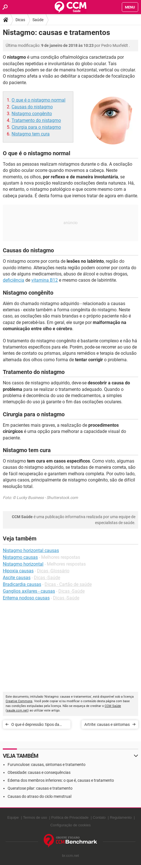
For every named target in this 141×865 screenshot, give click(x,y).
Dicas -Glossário (53, 570)
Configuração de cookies (70, 825)
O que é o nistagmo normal (38, 100)
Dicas (20, 19)
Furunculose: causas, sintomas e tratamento (46, 764)
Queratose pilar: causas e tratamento (40, 788)
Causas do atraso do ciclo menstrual (39, 796)
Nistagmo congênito (32, 113)
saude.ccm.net (17, 710)
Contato (99, 817)
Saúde (37, 19)
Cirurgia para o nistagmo (36, 127)
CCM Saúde (113, 706)
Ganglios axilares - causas (29, 591)
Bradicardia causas (22, 584)
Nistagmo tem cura (31, 134)
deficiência (13, 280)
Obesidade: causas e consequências (39, 772)
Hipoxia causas (18, 570)
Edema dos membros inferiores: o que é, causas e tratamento (61, 780)
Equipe (13, 817)
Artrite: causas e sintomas (107, 724)
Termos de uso (35, 817)
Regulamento (121, 817)
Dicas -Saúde (47, 577)
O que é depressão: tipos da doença (35, 725)
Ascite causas (16, 577)
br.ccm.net (70, 855)
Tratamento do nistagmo (36, 120)
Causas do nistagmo (32, 107)
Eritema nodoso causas (26, 598)
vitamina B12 (44, 280)
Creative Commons (19, 701)
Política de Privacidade (70, 817)
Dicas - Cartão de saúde (68, 584)
